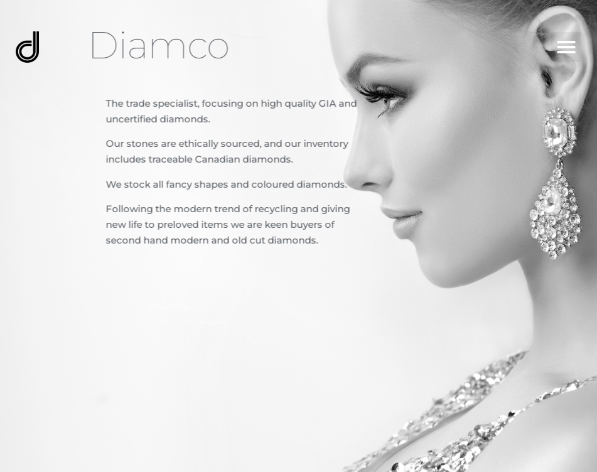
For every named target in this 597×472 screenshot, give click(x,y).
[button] (566, 47)
